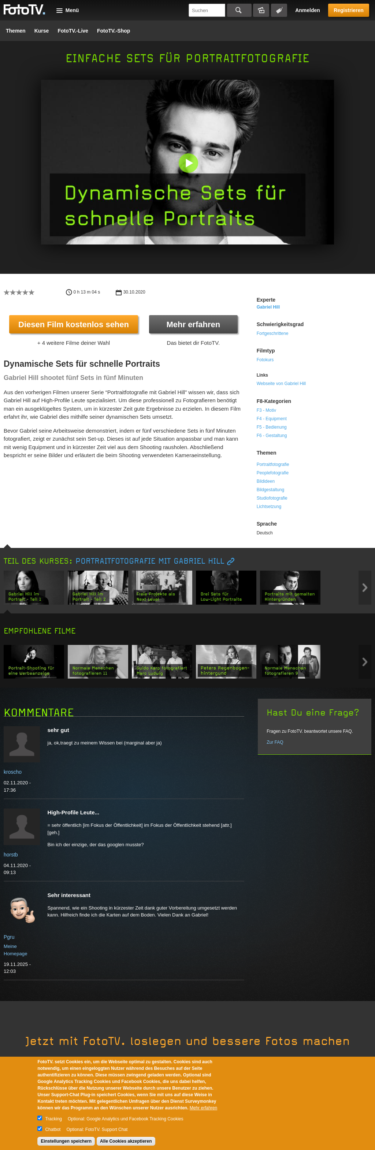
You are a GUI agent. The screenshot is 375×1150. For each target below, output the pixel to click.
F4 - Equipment (272, 418)
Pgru (9, 937)
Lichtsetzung (269, 506)
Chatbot (52, 1129)
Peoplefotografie (273, 472)
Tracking (53, 1118)
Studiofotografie (272, 498)
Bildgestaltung (270, 489)
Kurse (41, 31)
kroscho (13, 772)
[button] (189, 164)
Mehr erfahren (193, 324)
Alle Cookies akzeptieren (126, 1141)
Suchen (239, 10)
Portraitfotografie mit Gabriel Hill (149, 561)
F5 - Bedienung (272, 427)
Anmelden (307, 10)
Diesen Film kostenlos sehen (73, 324)
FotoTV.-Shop (113, 31)
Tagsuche (279, 10)
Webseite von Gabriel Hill (281, 383)
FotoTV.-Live (72, 31)
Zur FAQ (275, 742)
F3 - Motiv (266, 410)
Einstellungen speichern (66, 1141)
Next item (365, 588)
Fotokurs (265, 359)
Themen (16, 31)
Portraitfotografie (273, 464)
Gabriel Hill (268, 307)
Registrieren (349, 10)
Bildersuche (261, 10)
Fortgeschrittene (273, 333)
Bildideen (266, 481)
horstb (11, 855)
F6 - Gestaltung (272, 435)
